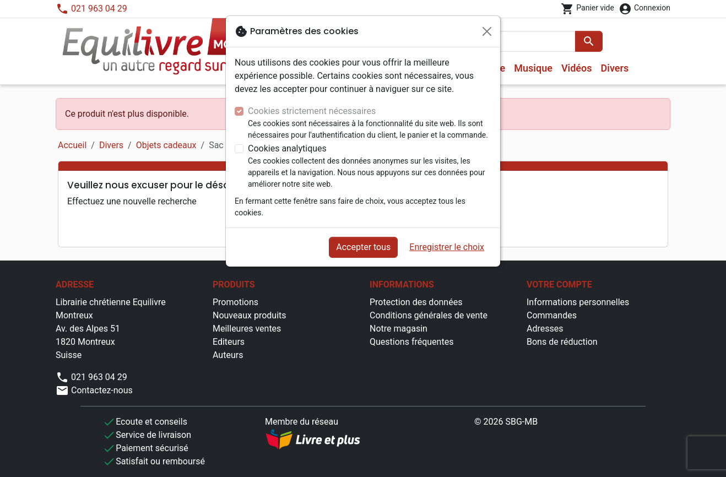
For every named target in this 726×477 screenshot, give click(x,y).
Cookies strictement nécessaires (312, 111)
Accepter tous (363, 247)
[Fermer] (487, 31)
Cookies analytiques (287, 148)
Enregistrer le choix (446, 247)
